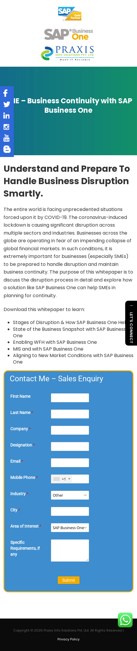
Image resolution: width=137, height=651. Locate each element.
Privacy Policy (68, 639)
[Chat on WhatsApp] (125, 620)
